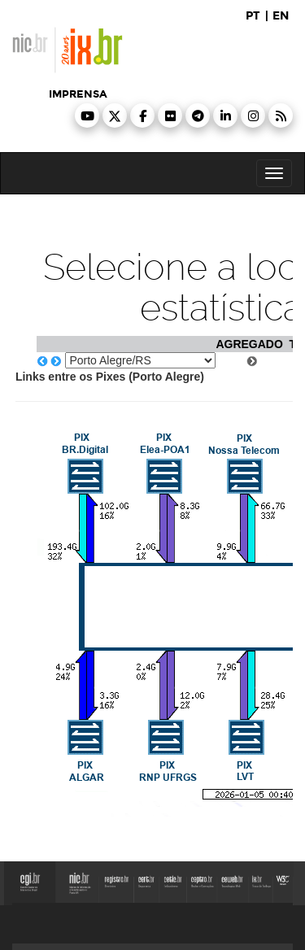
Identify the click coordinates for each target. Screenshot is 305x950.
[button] (87, 115)
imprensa (78, 94)
